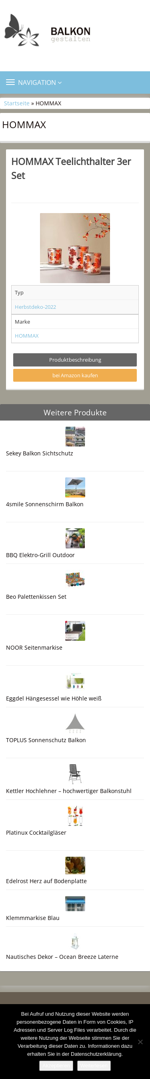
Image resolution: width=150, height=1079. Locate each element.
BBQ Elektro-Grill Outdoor (40, 555)
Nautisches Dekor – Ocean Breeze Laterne (62, 956)
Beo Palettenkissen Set (36, 596)
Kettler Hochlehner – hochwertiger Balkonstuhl (69, 791)
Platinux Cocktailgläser (36, 832)
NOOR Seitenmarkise (34, 647)
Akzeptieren (56, 1066)
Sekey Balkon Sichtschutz (39, 453)
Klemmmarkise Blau (33, 918)
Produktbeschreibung (75, 359)
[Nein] (140, 1042)
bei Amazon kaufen (75, 375)
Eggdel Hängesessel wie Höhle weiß (54, 698)
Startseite (17, 103)
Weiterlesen (94, 1066)
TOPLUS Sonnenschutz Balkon (46, 740)
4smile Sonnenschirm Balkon (45, 504)
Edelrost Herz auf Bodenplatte (46, 881)
